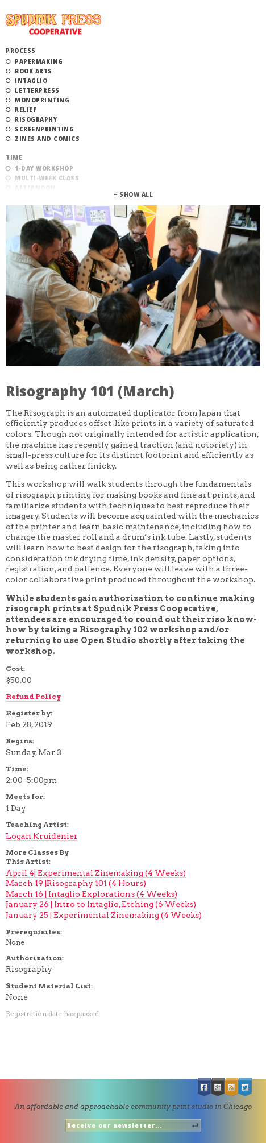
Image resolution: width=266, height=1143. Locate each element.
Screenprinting (44, 129)
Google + (218, 1087)
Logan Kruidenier (42, 835)
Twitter (245, 1087)
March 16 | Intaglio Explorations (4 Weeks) (91, 893)
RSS (232, 1087)
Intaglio (31, 81)
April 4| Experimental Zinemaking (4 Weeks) (96, 872)
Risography (36, 119)
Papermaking (39, 61)
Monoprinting (42, 100)
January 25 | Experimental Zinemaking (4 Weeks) (104, 915)
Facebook (204, 1087)
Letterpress (37, 90)
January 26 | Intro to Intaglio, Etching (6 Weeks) (101, 904)
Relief (25, 110)
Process (21, 51)
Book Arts (33, 71)
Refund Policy (33, 696)
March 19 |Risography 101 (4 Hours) (76, 883)
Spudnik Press (53, 24)
